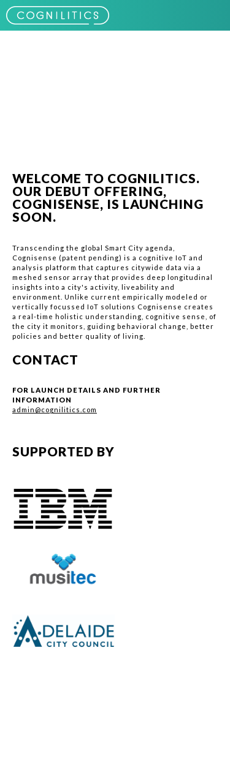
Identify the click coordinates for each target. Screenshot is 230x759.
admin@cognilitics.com (54, 409)
